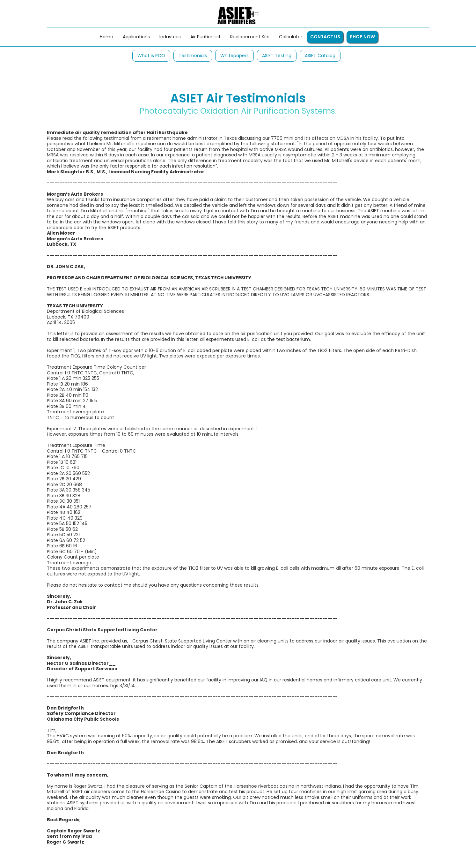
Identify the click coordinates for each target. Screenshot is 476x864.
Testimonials (193, 55)
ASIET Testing (276, 55)
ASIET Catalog (320, 55)
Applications (136, 37)
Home (106, 37)
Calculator (290, 37)
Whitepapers (234, 55)
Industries (170, 37)
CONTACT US (325, 37)
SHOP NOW (362, 37)
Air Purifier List (205, 37)
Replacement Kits (249, 37)
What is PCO (151, 55)
